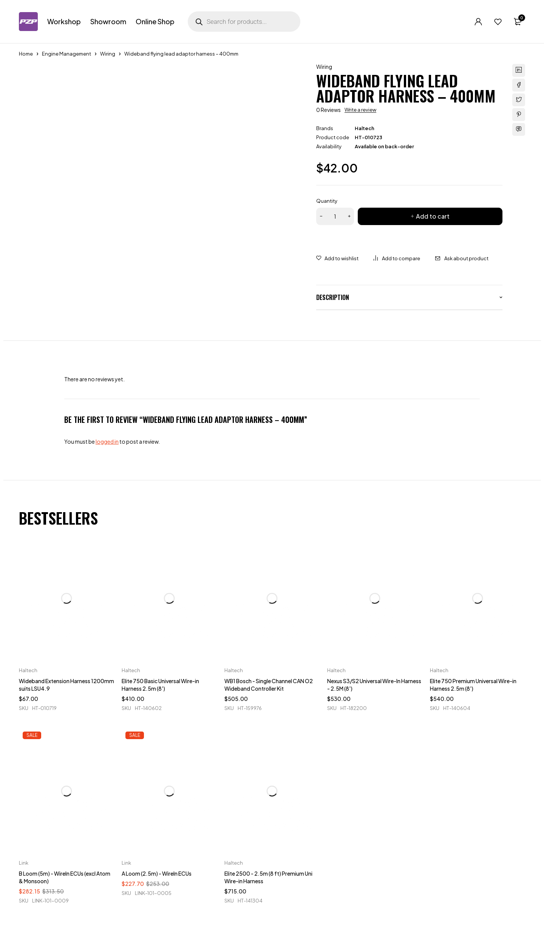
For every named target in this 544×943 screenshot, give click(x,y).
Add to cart (433, 216)
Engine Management (66, 54)
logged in (107, 441)
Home (26, 54)
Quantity (326, 201)
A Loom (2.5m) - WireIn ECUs (157, 873)
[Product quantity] (335, 216)
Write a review (360, 109)
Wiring (107, 54)
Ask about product (466, 258)
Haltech (364, 128)
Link (23, 863)
